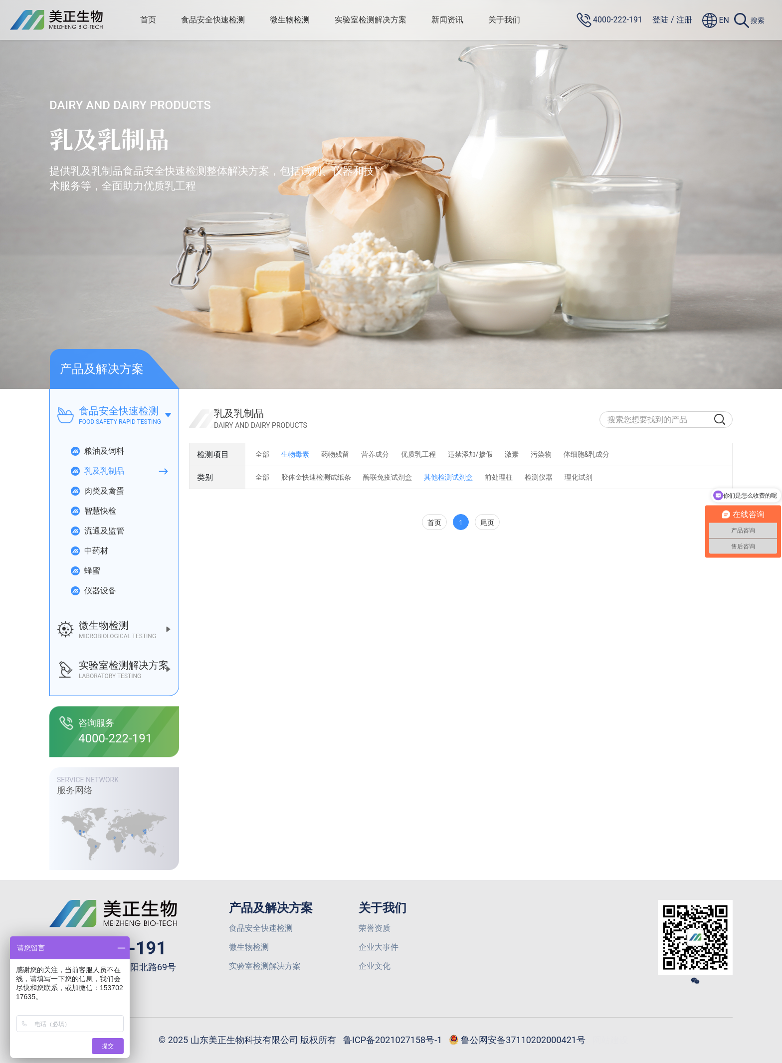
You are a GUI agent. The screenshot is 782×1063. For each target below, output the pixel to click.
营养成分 (375, 454)
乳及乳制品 (97, 471)
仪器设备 (93, 590)
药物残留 (335, 454)
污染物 (541, 454)
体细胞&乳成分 (587, 454)
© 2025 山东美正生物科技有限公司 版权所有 (247, 1040)
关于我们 (504, 19)
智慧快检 (93, 511)
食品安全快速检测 (213, 19)
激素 (512, 454)
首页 (148, 19)
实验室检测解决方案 (370, 19)
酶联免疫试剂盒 (387, 477)
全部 (262, 454)
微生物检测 (290, 19)
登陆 (660, 19)
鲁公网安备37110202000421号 (517, 1041)
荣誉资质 (375, 928)
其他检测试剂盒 (448, 477)
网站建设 (610, 1040)
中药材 (89, 550)
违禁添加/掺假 (470, 454)
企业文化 (375, 966)
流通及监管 (97, 531)
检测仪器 (539, 477)
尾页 (487, 522)
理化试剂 (578, 477)
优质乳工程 (418, 454)
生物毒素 (295, 454)
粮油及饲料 (97, 451)
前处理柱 (499, 477)
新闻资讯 (447, 19)
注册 (684, 19)
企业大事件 (378, 947)
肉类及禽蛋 (97, 491)
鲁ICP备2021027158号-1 (392, 1040)
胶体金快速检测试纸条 (316, 477)
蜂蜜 (85, 570)
